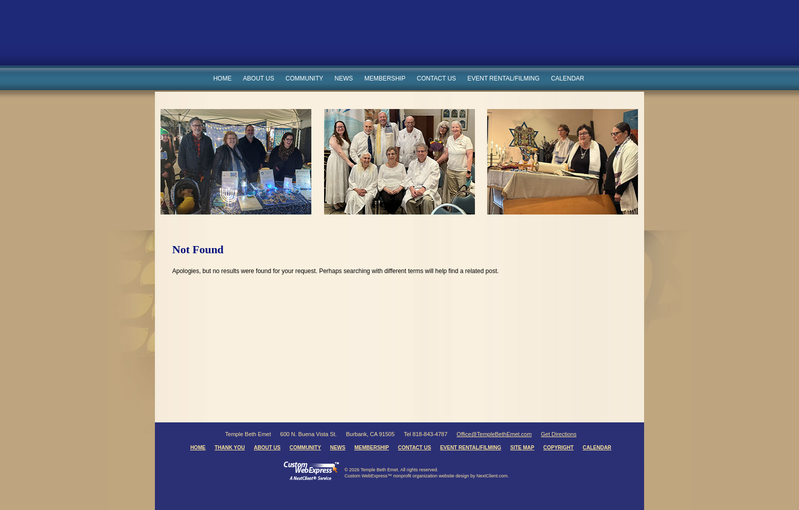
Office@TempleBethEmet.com (494, 434)
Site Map (522, 447)
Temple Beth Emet (369, 37)
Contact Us (436, 78)
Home (222, 78)
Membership (385, 78)
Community (304, 78)
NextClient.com (492, 475)
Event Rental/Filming (503, 78)
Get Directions (558, 434)
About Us (258, 78)
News (344, 78)
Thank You (230, 447)
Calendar (567, 78)
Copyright (558, 447)
